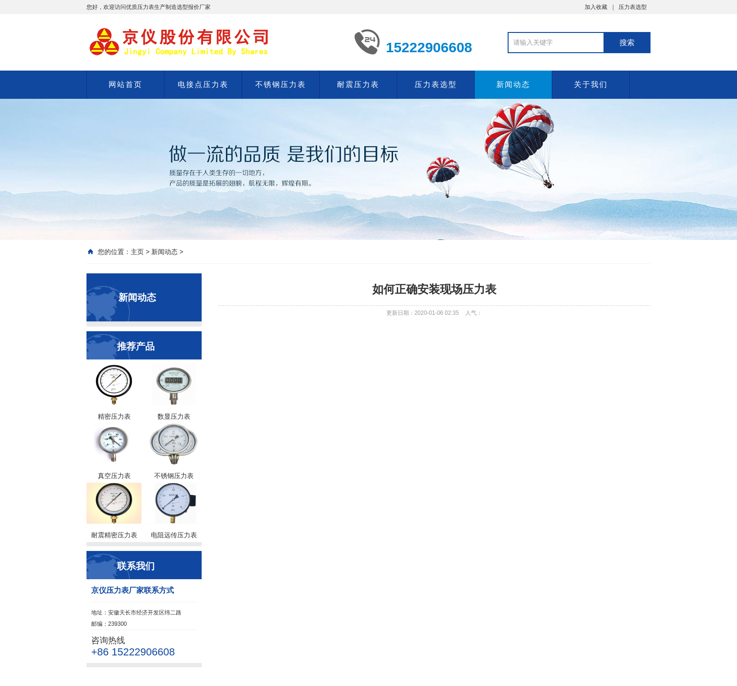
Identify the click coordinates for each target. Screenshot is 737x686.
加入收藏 (596, 7)
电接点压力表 (203, 84)
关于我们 (591, 84)
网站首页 (125, 84)
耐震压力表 (358, 84)
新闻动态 (513, 84)
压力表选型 (633, 7)
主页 (137, 251)
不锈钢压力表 (280, 84)
